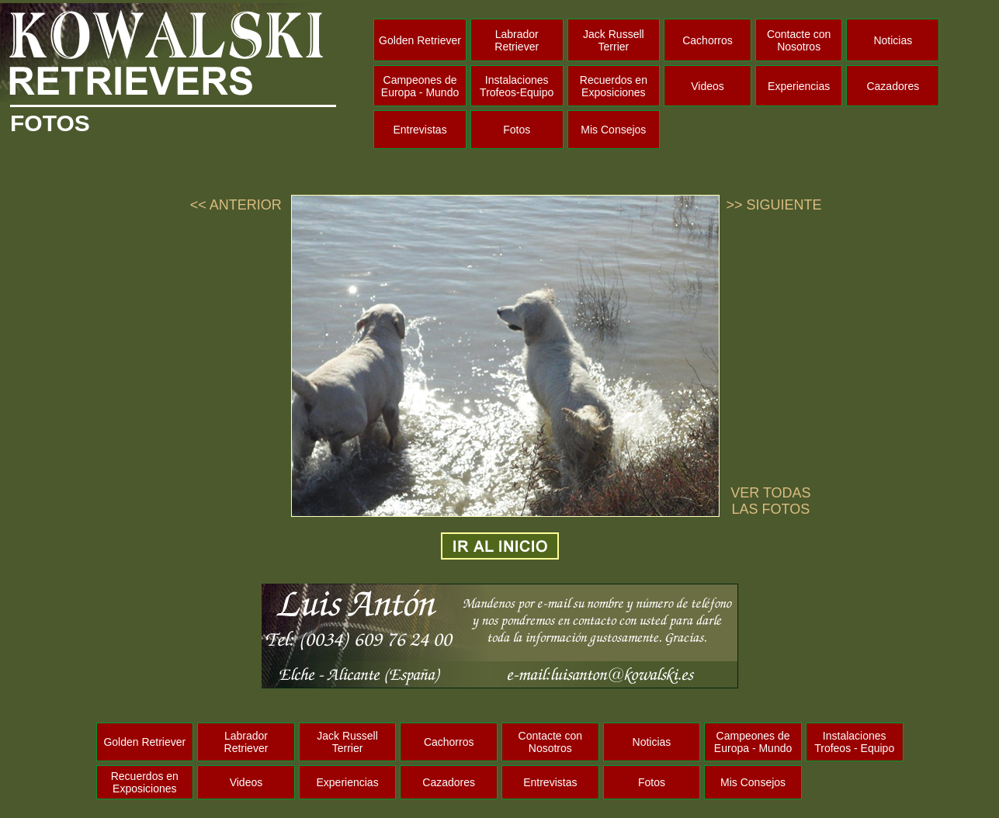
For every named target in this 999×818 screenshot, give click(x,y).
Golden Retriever (420, 40)
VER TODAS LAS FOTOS (770, 501)
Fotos (516, 129)
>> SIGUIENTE (773, 205)
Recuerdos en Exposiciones (613, 86)
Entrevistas (419, 129)
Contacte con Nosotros (799, 40)
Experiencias (799, 86)
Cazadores (892, 86)
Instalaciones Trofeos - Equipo (854, 742)
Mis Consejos (613, 129)
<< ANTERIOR (236, 205)
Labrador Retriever (516, 40)
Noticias (892, 40)
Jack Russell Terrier (613, 40)
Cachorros (707, 40)
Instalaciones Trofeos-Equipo (516, 86)
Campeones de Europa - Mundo (420, 86)
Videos (707, 86)
